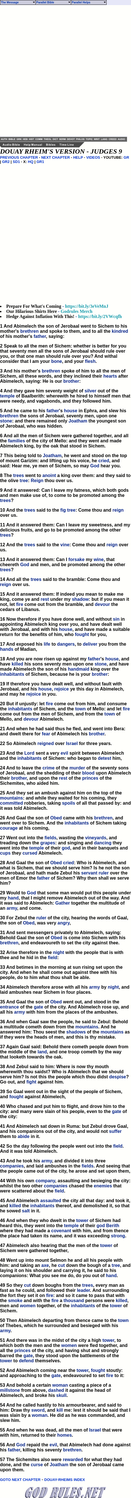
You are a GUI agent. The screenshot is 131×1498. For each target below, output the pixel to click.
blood (88, 773)
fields (50, 837)
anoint (49, 475)
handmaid (78, 669)
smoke (15, 1300)
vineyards (95, 837)
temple (7, 396)
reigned (45, 743)
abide (23, 1136)
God (94, 465)
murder (77, 767)
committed (11, 803)
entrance (9, 1007)
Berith (112, 1225)
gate (38, 1007)
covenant (61, 1230)
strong (118, 1235)
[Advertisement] (65, 70)
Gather (62, 903)
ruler (104, 873)
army (12, 908)
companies (12, 1166)
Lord (29, 753)
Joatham (78, 421)
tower (82, 1220)
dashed (56, 1390)
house (70, 410)
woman (60, 1385)
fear (46, 733)
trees (18, 475)
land (42, 1051)
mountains (11, 798)
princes (90, 778)
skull (61, 1395)
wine (99, 559)
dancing (102, 842)
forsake (76, 559)
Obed (56, 817)
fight (31, 1081)
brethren (29, 331)
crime (49, 767)
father (39, 336)
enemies (103, 1185)
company (45, 1180)
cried (103, 460)
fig (63, 510)
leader (83, 1290)
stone (6, 421)
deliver (90, 644)
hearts (110, 376)
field (52, 957)
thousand (74, 1300)
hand (13, 898)
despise (117, 1076)
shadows (76, 1032)
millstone (10, 1390)
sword (38, 1410)
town (80, 708)
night (58, 952)
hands (6, 649)
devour (102, 604)
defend (26, 1360)
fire (19, 604)
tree (24, 480)
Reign (37, 480)
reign (118, 510)
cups (5, 853)
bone (56, 361)
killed (17, 664)
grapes (47, 842)
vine (64, 544)
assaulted (50, 1200)
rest (45, 599)
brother (71, 381)
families (16, 440)
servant (89, 873)
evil (64, 753)
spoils (68, 803)
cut (61, 1265)
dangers (66, 644)
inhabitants (12, 674)
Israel (72, 743)
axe (45, 1265)
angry (63, 922)
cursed (29, 853)
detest (104, 758)
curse (37, 1464)
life (47, 644)
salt (26, 1210)
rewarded (73, 1459)
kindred (120, 331)
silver (90, 390)
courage (9, 828)
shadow (80, 599)
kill (59, 1410)
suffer (115, 1131)
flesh (90, 361)
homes (64, 1435)
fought (82, 634)
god (66, 848)
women (27, 1305)
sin (116, 619)
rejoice (61, 689)
